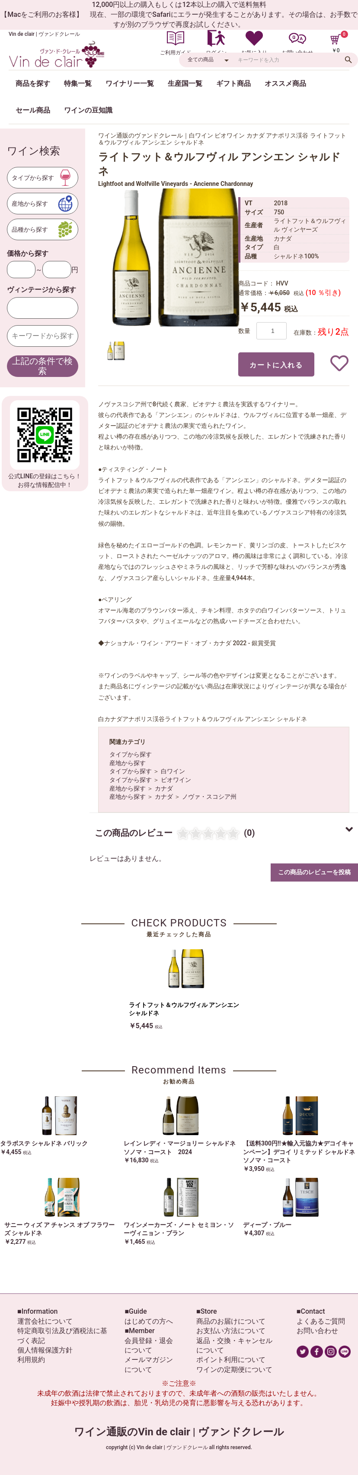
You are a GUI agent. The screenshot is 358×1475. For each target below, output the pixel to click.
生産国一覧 (185, 83)
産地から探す (127, 762)
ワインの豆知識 (88, 110)
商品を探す (33, 83)
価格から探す (27, 253)
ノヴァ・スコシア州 (209, 796)
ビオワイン (176, 779)
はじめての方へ (149, 1321)
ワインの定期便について (234, 1369)
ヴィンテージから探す (41, 290)
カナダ (164, 788)
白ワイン (173, 771)
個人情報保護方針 (45, 1350)
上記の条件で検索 (42, 366)
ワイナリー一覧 (129, 83)
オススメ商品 (285, 83)
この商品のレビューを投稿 (314, 872)
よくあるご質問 (321, 1321)
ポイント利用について (230, 1360)
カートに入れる (276, 365)
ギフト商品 (233, 83)
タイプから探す (130, 754)
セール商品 (33, 110)
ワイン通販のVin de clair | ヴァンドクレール (179, 1432)
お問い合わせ (317, 1331)
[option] (176, 257)
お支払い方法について (230, 1331)
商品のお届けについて (230, 1321)
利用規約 (31, 1360)
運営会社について (45, 1321)
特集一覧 (78, 83)
